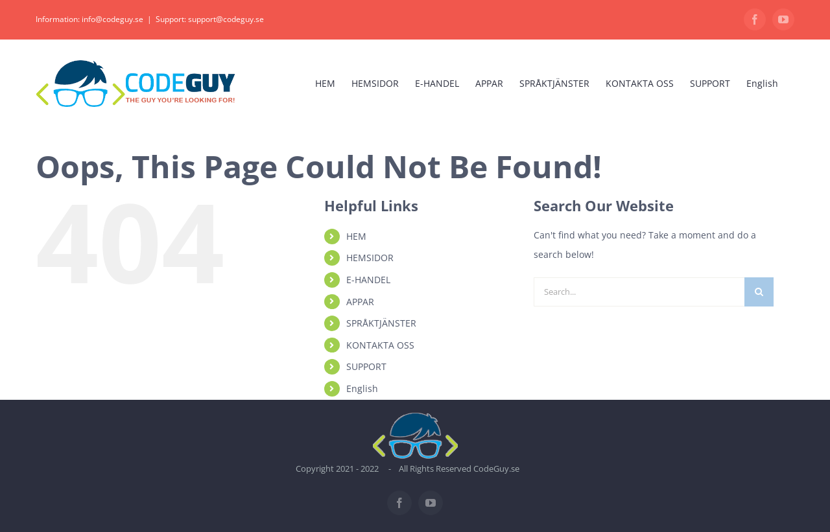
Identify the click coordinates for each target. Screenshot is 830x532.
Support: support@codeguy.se (210, 19)
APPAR (360, 301)
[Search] (759, 291)
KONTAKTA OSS (380, 345)
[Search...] (639, 291)
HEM (356, 236)
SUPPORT (366, 366)
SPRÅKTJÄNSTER (381, 323)
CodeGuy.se (496, 468)
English (362, 388)
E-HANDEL (368, 279)
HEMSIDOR (370, 257)
